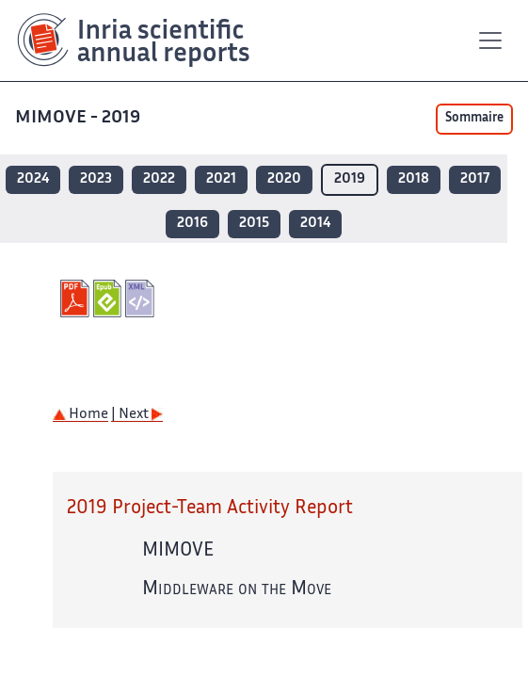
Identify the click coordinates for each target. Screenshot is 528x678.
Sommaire (474, 118)
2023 (96, 179)
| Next (137, 415)
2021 (221, 179)
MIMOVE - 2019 (79, 118)
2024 (33, 179)
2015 (254, 224)
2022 (159, 179)
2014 (315, 224)
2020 (284, 179)
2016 (192, 224)
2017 (474, 179)
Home (80, 415)
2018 (413, 179)
